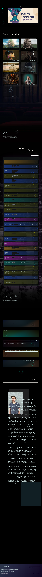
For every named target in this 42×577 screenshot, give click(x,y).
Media (29, 1)
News (34, 1)
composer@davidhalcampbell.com (4, 573)
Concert (31, 1)
